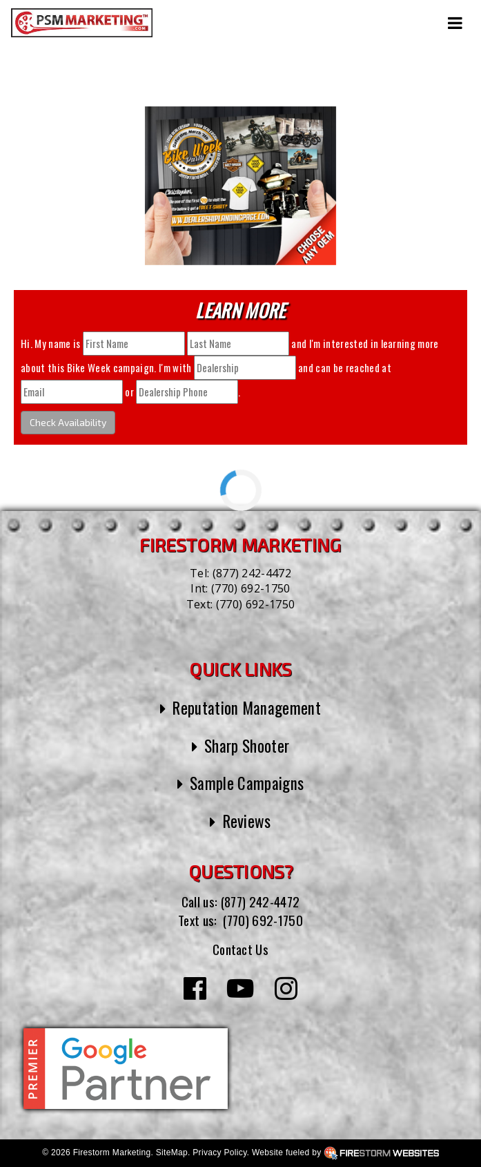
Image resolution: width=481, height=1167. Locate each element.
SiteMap (172, 1152)
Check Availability (68, 422)
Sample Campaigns (247, 783)
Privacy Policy (219, 1152)
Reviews (247, 821)
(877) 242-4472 (252, 573)
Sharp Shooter (246, 746)
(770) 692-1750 (250, 588)
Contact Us (240, 948)
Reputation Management (247, 708)
